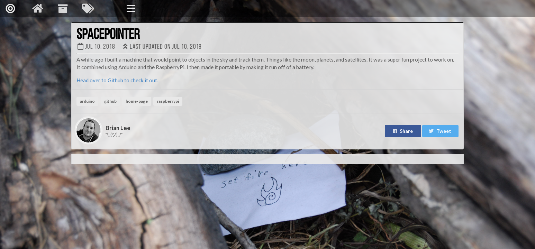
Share (402, 131)
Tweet (439, 131)
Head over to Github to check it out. (117, 80)
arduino (87, 101)
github (110, 101)
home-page (137, 101)
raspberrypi (168, 101)
